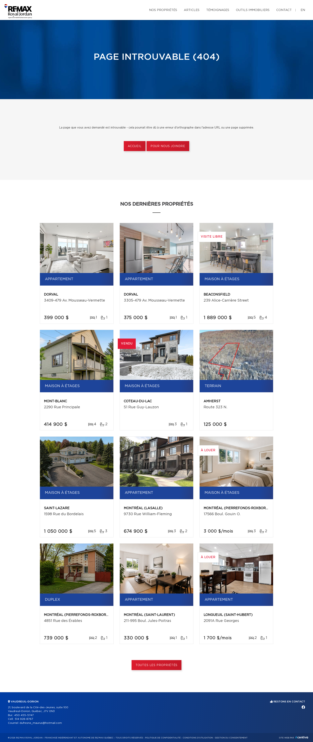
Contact (284, 10)
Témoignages (217, 10)
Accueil (135, 146)
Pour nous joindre (168, 146)
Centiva (301, 737)
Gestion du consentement (231, 738)
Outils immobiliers (252, 10)
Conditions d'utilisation (198, 738)
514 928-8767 (24, 719)
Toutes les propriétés (157, 665)
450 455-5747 (24, 715)
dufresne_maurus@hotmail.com (41, 723)
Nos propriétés (163, 10)
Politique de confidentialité (163, 738)
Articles (191, 10)
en (303, 10)
